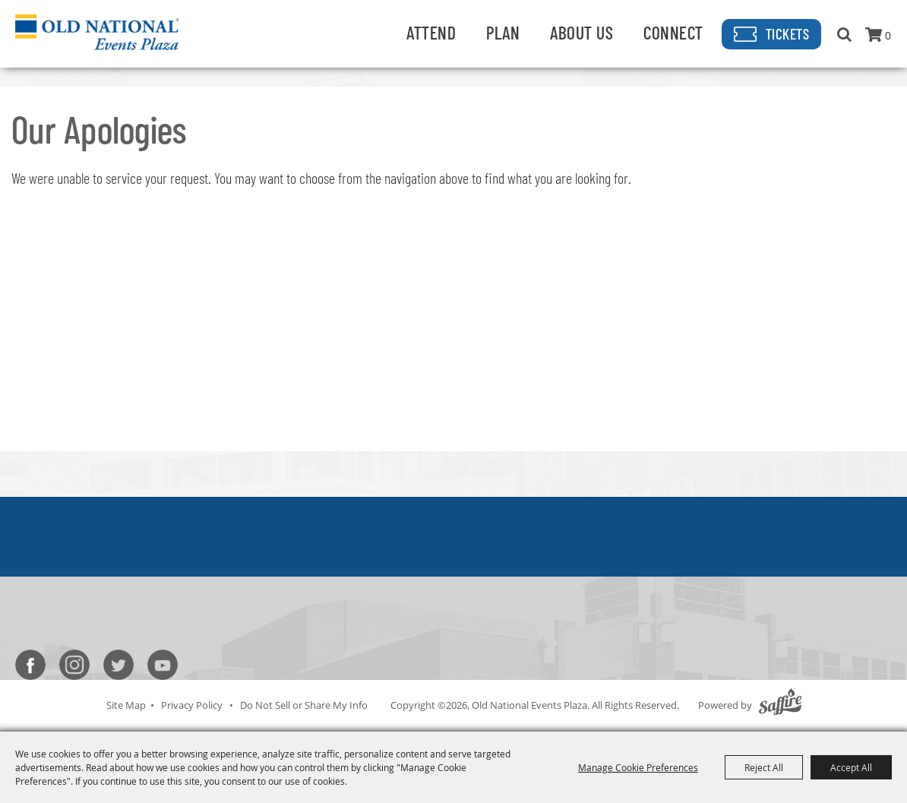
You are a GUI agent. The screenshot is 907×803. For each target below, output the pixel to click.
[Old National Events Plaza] (97, 32)
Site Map (126, 705)
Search (844, 34)
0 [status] (888, 35)
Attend (431, 32)
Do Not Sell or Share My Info (304, 705)
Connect (673, 32)
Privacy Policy (192, 705)
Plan (503, 32)
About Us (581, 32)
